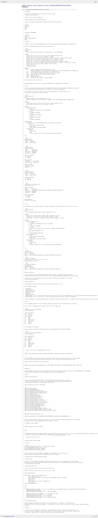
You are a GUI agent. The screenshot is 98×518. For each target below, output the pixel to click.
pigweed (24, 5)
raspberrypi (40, 5)
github (34, 5)
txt (93, 516)
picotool (46, 5)
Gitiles (7, 516)
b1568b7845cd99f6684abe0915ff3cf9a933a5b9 (60, 5)
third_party (29, 5)
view (48, 9)
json (96, 516)
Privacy (9, 516)
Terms (13, 516)
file (44, 9)
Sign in (96, 1)
